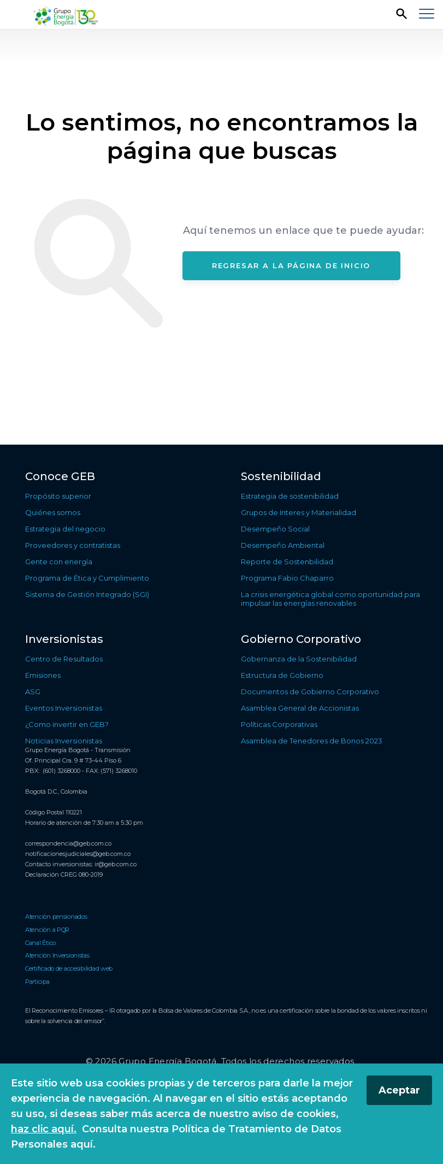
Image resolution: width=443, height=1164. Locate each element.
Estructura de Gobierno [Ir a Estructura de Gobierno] (282, 675)
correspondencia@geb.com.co (68, 843)
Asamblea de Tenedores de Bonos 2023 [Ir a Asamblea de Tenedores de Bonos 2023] (311, 740)
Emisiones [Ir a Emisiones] (43, 675)
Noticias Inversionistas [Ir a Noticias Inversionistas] (63, 740)
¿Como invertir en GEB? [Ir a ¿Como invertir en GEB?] (67, 724)
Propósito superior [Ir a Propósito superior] (58, 496)
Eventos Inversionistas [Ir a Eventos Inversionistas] (63, 708)
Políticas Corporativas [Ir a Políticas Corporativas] (279, 724)
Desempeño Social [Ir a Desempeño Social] (275, 528)
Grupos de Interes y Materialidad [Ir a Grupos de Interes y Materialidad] (298, 512)
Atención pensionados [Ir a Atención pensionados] (56, 916)
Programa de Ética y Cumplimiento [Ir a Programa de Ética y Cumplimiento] (87, 578)
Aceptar (399, 1090)
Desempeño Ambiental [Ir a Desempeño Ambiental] (282, 545)
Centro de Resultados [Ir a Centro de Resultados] (64, 658)
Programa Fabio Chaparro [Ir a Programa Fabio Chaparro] (287, 578)
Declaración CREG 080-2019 (64, 874)
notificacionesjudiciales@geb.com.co (78, 854)
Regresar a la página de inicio (291, 265)
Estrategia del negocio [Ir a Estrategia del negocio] (65, 528)
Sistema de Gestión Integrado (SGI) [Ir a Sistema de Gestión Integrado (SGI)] (87, 594)
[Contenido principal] (221, 237)
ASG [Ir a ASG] (32, 691)
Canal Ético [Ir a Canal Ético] (40, 943)
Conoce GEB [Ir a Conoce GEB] (60, 476)
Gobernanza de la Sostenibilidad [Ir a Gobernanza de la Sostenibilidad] (299, 658)
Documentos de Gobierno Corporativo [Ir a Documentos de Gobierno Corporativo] (310, 691)
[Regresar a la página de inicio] (67, 15)
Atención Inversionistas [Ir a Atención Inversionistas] (57, 955)
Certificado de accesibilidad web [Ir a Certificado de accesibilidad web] (69, 968)
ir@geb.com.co (115, 864)
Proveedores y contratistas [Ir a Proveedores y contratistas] (72, 545)
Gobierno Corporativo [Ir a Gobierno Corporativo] (301, 639)
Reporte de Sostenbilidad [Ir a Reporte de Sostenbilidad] (287, 561)
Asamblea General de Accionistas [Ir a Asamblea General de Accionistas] (300, 708)
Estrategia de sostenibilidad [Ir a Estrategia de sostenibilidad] (290, 496)
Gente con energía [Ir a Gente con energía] (58, 561)
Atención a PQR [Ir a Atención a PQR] (47, 929)
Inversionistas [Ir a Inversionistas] (64, 639)
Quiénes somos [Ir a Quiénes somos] (52, 512)
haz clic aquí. (43, 1129)
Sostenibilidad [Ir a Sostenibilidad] (281, 476)
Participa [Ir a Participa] (37, 981)
